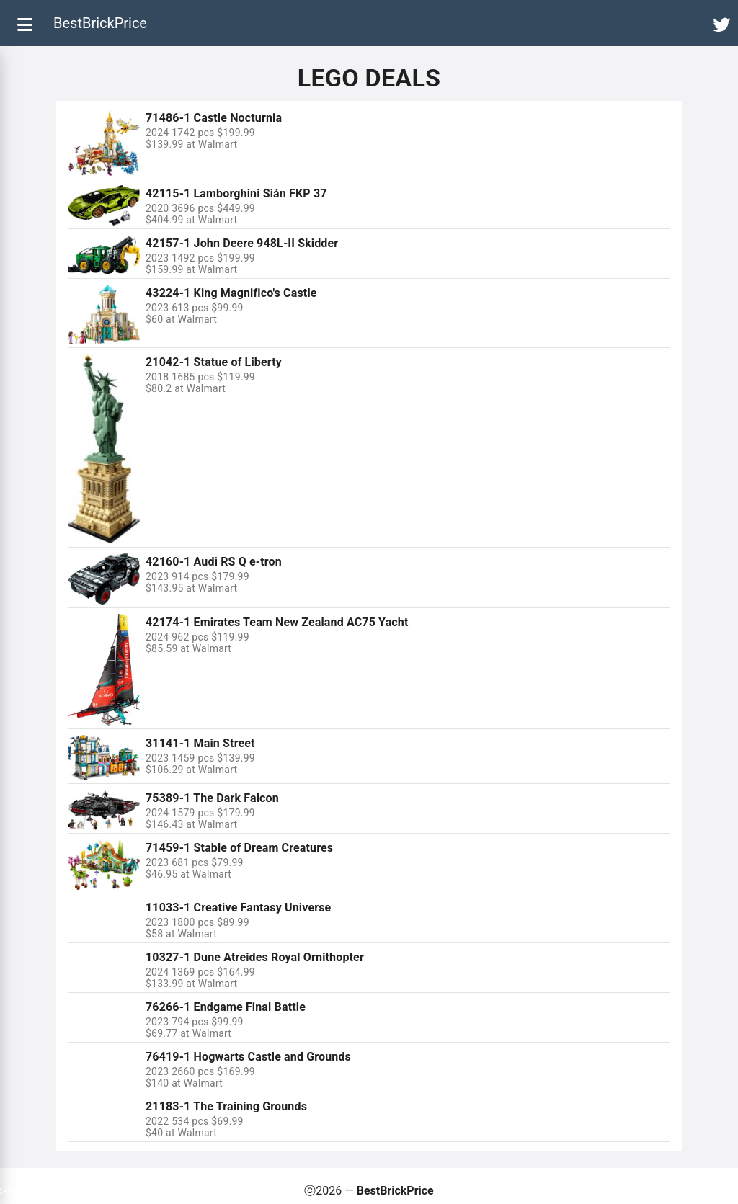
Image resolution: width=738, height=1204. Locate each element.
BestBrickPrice (100, 23)
